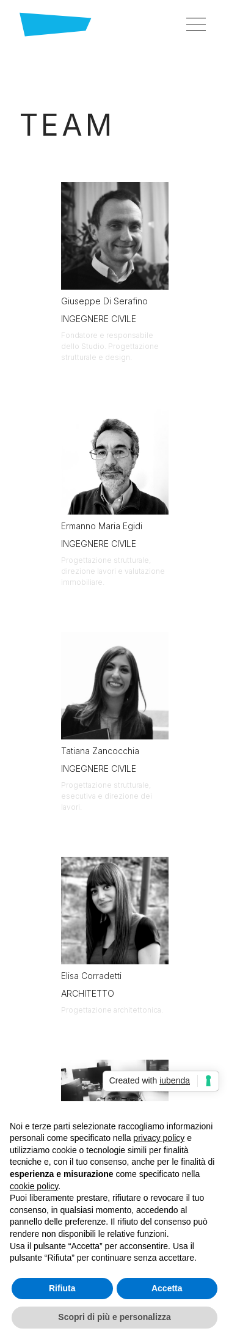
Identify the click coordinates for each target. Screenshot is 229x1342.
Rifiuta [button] (62, 1288)
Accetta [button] (167, 1288)
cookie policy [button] (34, 1186)
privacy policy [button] (158, 1138)
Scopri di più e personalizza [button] (114, 1317)
